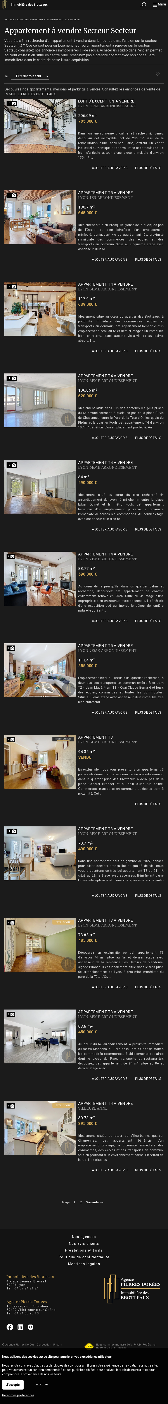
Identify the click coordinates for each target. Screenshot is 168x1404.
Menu (159, 4)
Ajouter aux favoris (110, 168)
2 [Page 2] (81, 1202)
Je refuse (41, 1384)
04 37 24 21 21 (26, 1288)
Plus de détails (148, 168)
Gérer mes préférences (18, 1395)
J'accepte (13, 1384)
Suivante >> (95, 1202)
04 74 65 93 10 (26, 1313)
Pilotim (57, 1344)
